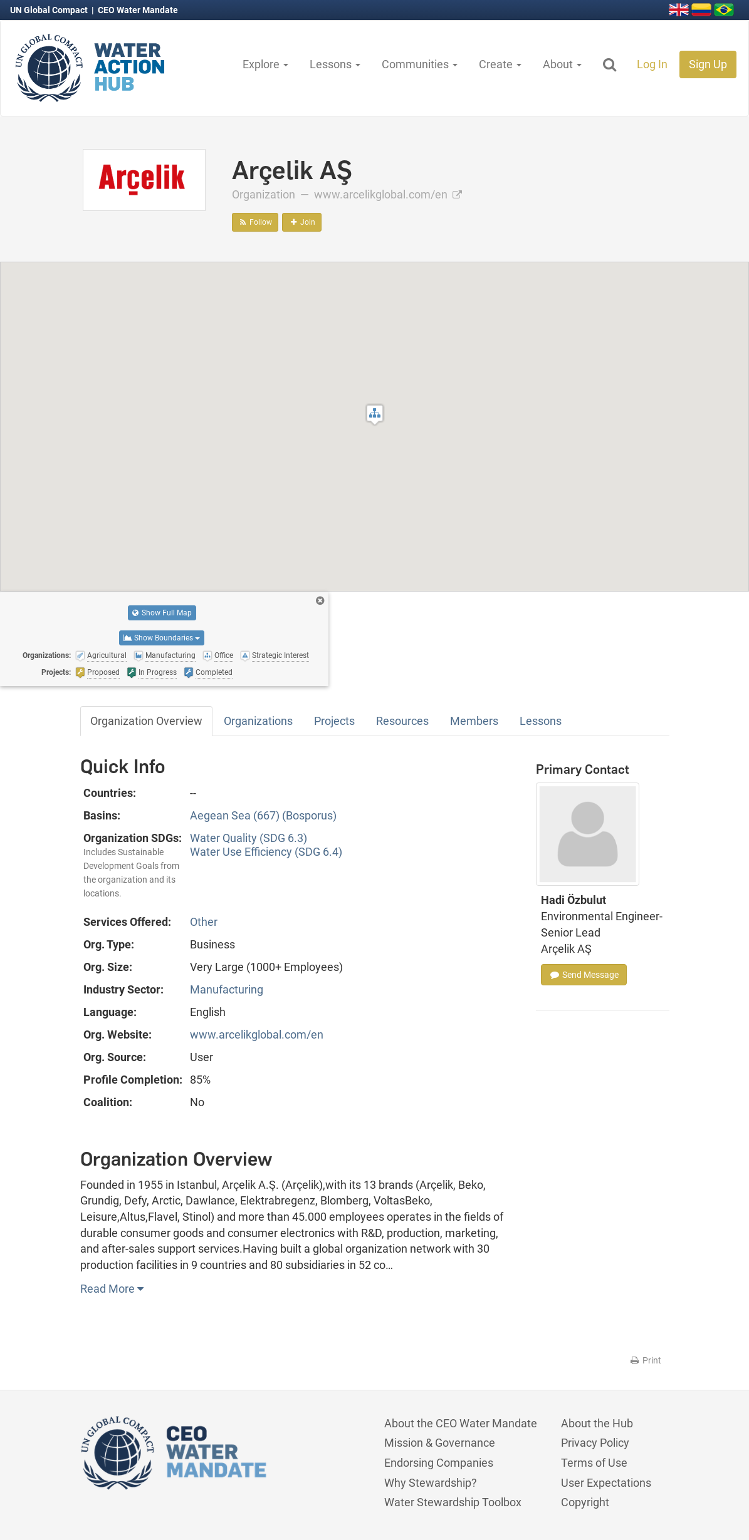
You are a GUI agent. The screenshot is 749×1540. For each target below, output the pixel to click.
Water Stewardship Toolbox (452, 1502)
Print (645, 1360)
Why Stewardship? (430, 1482)
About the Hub (597, 1423)
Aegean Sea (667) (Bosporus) (263, 815)
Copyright (585, 1502)
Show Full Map (162, 612)
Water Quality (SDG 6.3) (248, 837)
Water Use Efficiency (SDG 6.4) (266, 851)
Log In (652, 64)
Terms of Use (594, 1462)
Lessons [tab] (541, 720)
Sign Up (708, 64)
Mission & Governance (439, 1442)
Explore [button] (265, 64)
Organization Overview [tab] (146, 720)
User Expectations (606, 1482)
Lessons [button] (335, 64)
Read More (112, 1288)
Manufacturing (226, 989)
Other (203, 921)
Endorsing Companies (438, 1462)
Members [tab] (474, 720)
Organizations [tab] (258, 720)
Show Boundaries (161, 638)
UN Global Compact (50, 10)
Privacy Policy (595, 1442)
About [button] (562, 64)
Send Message (584, 975)
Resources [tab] (402, 720)
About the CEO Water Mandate (460, 1423)
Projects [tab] (334, 720)
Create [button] (500, 64)
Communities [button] (420, 64)
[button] (375, 414)
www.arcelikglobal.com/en (388, 194)
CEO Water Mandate (138, 10)
